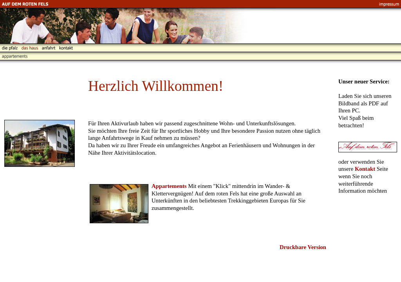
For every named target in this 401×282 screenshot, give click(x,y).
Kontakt (365, 169)
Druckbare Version (303, 247)
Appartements (169, 186)
